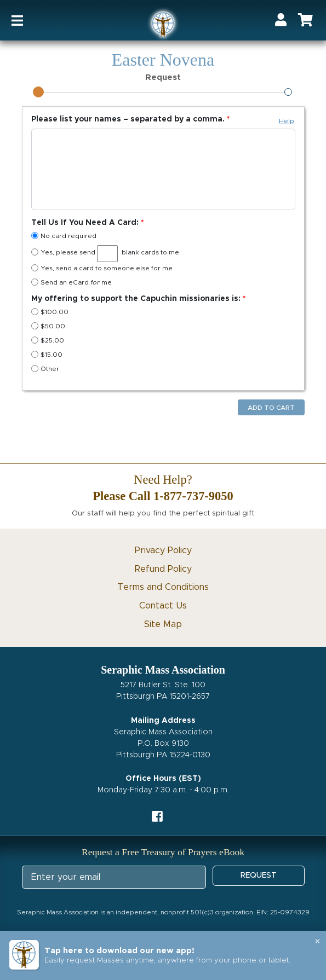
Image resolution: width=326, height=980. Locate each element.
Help (286, 121)
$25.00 (47, 340)
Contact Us (163, 605)
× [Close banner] (317, 941)
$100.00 (49, 311)
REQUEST (259, 875)
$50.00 (48, 325)
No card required (63, 235)
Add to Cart (271, 407)
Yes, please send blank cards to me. (106, 253)
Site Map (163, 624)
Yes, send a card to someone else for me (102, 267)
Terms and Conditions (163, 587)
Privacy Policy (163, 550)
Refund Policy (163, 569)
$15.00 (46, 354)
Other (45, 368)
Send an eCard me (71, 282)
